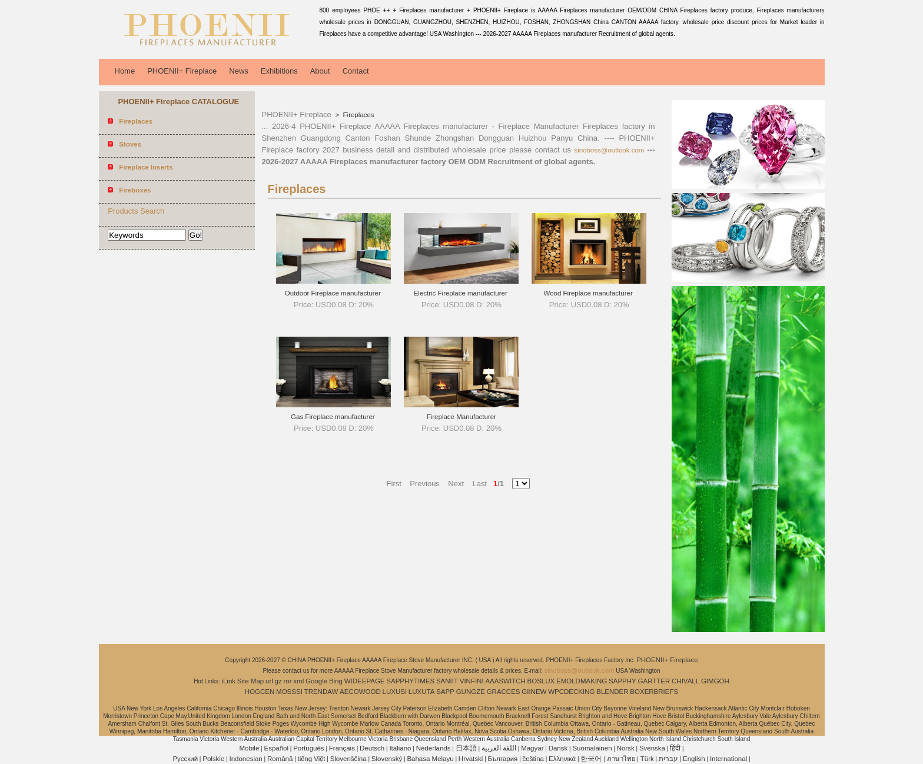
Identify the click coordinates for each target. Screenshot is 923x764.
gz (278, 681)
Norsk (626, 748)
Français (342, 748)
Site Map (250, 681)
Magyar (532, 748)
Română (280, 758)
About (320, 71)
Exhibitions (279, 71)
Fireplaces (357, 114)
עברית (668, 758)
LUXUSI (395, 691)
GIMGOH (715, 681)
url (269, 681)
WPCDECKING (571, 691)
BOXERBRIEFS (654, 691)
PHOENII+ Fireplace (182, 71)
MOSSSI (289, 691)
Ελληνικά (562, 758)
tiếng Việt (312, 758)
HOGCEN (259, 691)
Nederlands (433, 748)
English (694, 758)
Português (308, 748)
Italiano (400, 748)
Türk (647, 758)
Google (316, 681)
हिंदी (675, 748)
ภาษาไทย (621, 758)
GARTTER (654, 681)
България (503, 758)
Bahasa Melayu (430, 758)
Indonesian (245, 758)
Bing (336, 681)
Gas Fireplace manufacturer (334, 416)
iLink (228, 681)
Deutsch (372, 748)
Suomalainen (592, 748)
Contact (356, 71)
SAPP (445, 691)
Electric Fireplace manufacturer (461, 293)
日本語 (466, 748)
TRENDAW (321, 691)
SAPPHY (622, 681)
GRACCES (503, 691)
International (728, 758)
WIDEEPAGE (364, 681)
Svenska (652, 748)
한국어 (591, 758)
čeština (533, 758)
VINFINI (472, 681)
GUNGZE (470, 691)
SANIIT (447, 681)
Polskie (213, 758)
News (238, 71)
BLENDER (612, 691)
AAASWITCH (505, 681)
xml (298, 681)
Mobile (249, 748)
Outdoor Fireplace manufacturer (334, 293)
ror (288, 681)
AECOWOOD (360, 691)
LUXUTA (422, 691)
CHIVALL (685, 681)
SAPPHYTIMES (410, 681)
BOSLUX (541, 681)
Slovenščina (348, 758)
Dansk (558, 748)
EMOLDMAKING (581, 681)
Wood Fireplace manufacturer (588, 293)
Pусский (185, 758)
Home (125, 71)
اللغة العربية (499, 748)
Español (276, 748)
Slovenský (386, 758)
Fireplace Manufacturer (461, 416)
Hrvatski (471, 758)
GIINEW (534, 691)
